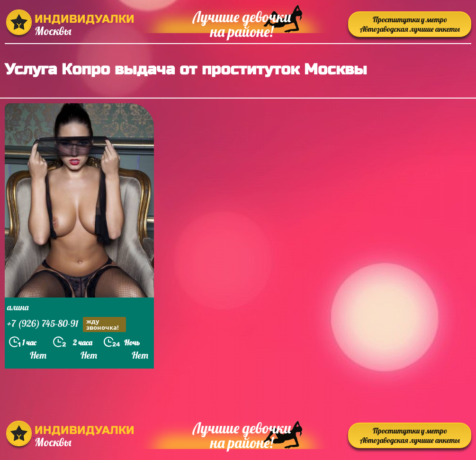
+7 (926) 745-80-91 (66, 324)
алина (17, 307)
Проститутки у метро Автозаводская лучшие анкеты (410, 24)
